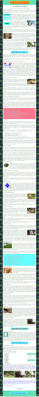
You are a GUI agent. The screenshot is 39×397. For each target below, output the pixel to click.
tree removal (17, 335)
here (10, 350)
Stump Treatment (25, 380)
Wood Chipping (10, 381)
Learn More (29, 396)
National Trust (12, 73)
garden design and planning (22, 367)
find (5, 346)
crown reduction (13, 337)
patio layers (32, 368)
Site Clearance (27, 383)
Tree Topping (14, 382)
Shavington (13, 54)
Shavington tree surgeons (12, 332)
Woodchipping (5, 383)
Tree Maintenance (30, 380)
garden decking (33, 366)
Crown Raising (28, 382)
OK (32, 396)
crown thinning (21, 334)
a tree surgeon (24, 365)
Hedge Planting (14, 381)
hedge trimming (24, 366)
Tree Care (9, 383)
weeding (13, 368)
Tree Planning (17, 383)
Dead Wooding (33, 382)
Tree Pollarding (8, 382)
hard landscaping (10, 367)
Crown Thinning (22, 383)
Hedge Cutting (8, 380)
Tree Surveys (19, 382)
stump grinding (25, 336)
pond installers (15, 366)
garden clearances (22, 368)
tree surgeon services (21, 339)
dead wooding (9, 337)
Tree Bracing (13, 380)
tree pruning (26, 332)
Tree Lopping (27, 381)
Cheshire (30, 339)
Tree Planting (23, 382)
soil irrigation (5, 366)
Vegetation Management (21, 381)
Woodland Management (19, 380)
